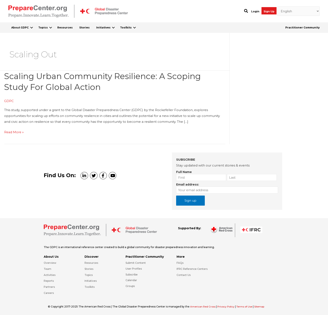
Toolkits (126, 27)
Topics (43, 27)
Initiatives (103, 27)
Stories (84, 27)
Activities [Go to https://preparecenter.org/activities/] (49, 274)
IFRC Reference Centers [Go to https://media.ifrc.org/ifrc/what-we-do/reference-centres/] (192, 268)
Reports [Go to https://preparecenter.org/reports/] (49, 280)
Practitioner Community (302, 27)
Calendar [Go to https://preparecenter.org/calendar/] (131, 280)
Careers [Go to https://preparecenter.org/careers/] (49, 293)
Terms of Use (246, 306)
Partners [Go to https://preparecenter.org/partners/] (49, 286)
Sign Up (269, 11)
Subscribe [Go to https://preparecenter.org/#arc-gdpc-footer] (132, 274)
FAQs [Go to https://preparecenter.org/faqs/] (180, 262)
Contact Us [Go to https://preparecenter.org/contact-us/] (184, 274)
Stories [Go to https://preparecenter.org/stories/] (89, 268)
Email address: (187, 184)
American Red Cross (203, 306)
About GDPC (20, 27)
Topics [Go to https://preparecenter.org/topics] (89, 274)
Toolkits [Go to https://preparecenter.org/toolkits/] (90, 286)
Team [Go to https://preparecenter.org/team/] (47, 268)
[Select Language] (298, 11)
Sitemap (262, 306)
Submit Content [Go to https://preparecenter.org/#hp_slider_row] (136, 262)
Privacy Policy (227, 306)
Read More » (14, 132)
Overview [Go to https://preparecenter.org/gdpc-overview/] (50, 262)
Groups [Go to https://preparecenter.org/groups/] (130, 286)
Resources (65, 27)
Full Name (184, 171)
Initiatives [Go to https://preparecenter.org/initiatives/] (91, 280)
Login (255, 11)
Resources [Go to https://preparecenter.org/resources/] (91, 262)
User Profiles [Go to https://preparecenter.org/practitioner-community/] (134, 268)
